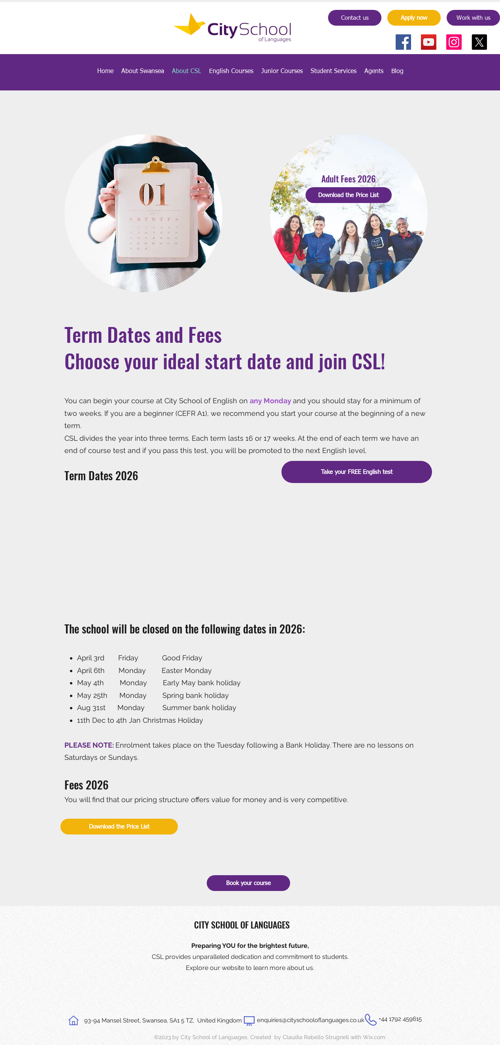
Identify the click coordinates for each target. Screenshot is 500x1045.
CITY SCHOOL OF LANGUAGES (242, 924)
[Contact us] (354, 18)
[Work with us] (473, 18)
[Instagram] (454, 42)
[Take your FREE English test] (356, 472)
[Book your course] (248, 883)
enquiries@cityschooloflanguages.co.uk (310, 1020)
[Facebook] (403, 42)
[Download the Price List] (349, 195)
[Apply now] (414, 18)
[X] (479, 42)
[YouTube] (428, 42)
